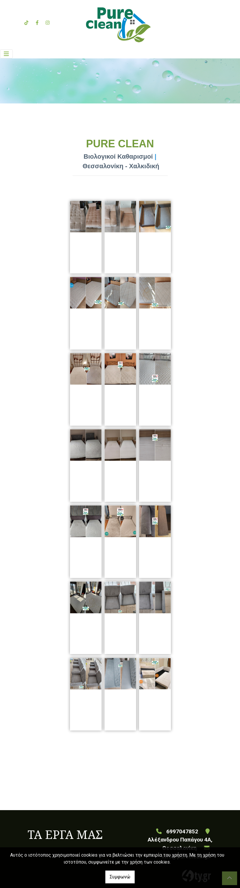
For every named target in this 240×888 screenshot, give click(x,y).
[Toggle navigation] (6, 53)
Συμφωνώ (120, 877)
